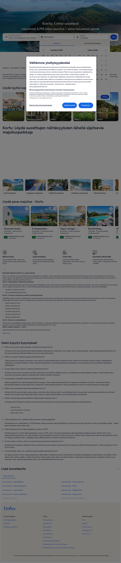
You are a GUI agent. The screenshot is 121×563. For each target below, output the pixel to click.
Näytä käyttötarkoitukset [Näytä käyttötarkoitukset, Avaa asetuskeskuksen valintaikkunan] (40, 105)
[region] (61, 84)
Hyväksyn (86, 105)
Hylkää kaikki (69, 105)
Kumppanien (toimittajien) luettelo (40, 98)
